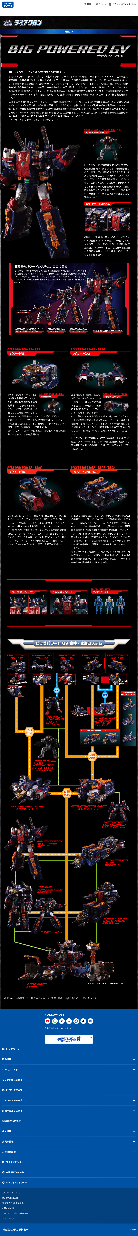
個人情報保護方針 (10, 1197)
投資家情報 (8, 1141)
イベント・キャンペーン (18, 1182)
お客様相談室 (9, 1151)
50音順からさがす (11, 1121)
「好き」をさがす (14, 1090)
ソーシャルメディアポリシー (15, 1213)
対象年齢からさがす (12, 1110)
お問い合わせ (8, 1208)
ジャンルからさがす (12, 1100)
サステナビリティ (15, 1162)
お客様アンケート (15, 1172)
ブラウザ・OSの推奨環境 (13, 1203)
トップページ (12, 1049)
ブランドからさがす (12, 1079)
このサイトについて (11, 1192)
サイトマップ (8, 1218)
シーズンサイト (10, 1069)
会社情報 (6, 1131)
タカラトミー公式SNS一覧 (56, 1028)
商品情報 (6, 1059)
